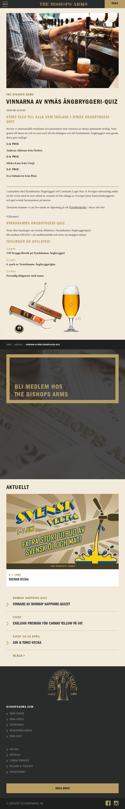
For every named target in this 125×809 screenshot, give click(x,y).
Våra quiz (16, 736)
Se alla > (19, 655)
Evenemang (17, 724)
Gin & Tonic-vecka (66, 640)
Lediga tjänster (19, 760)
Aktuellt (15, 754)
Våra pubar (17, 713)
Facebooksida (77, 207)
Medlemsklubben (21, 730)
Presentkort (17, 772)
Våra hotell (17, 719)
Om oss (14, 749)
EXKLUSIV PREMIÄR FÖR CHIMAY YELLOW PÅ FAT (66, 620)
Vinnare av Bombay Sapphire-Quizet (66, 601)
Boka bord (62, 788)
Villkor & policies (21, 766)
